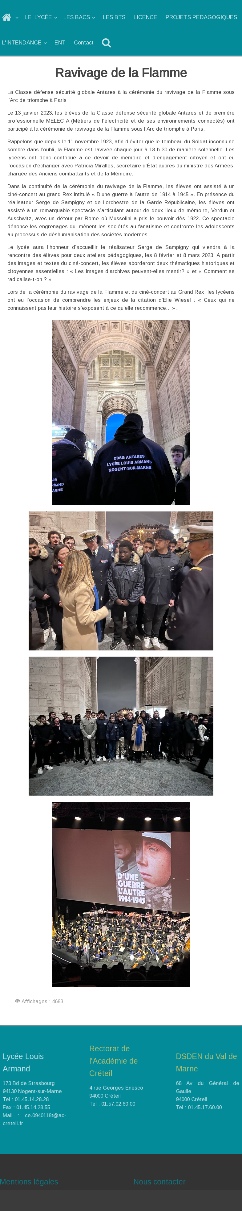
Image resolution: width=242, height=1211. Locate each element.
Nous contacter (170, 1181)
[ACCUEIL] (10, 17)
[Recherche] (107, 43)
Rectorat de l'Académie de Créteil (113, 1050)
